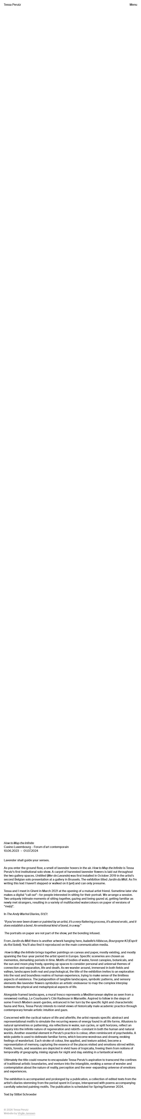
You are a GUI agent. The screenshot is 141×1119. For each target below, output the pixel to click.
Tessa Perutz (12, 5)
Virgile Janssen (26, 1113)
